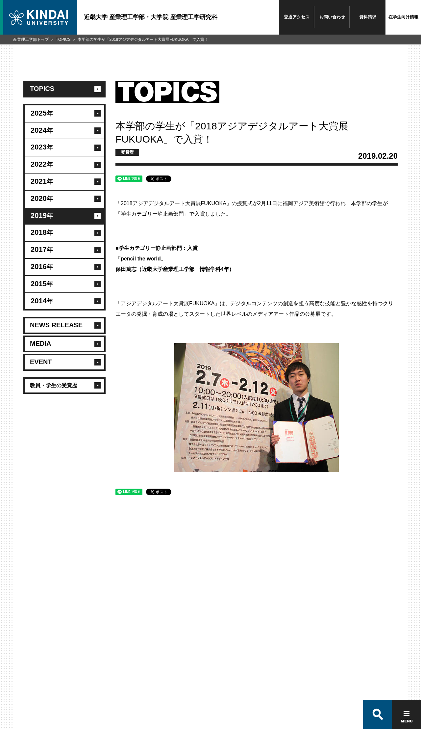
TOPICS (63, 39)
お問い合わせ (332, 16)
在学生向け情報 (403, 16)
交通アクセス (297, 16)
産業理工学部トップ (31, 39)
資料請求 (367, 16)
